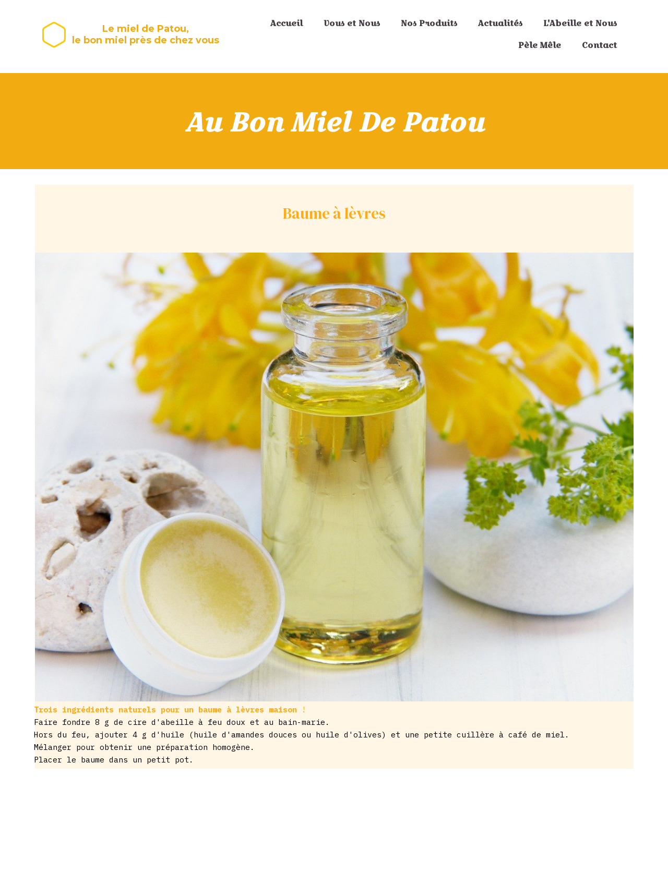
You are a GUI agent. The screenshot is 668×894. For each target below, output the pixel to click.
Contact (599, 45)
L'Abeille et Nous (580, 23)
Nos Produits (429, 23)
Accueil (286, 23)
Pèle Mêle (539, 45)
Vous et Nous (352, 23)
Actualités (500, 23)
